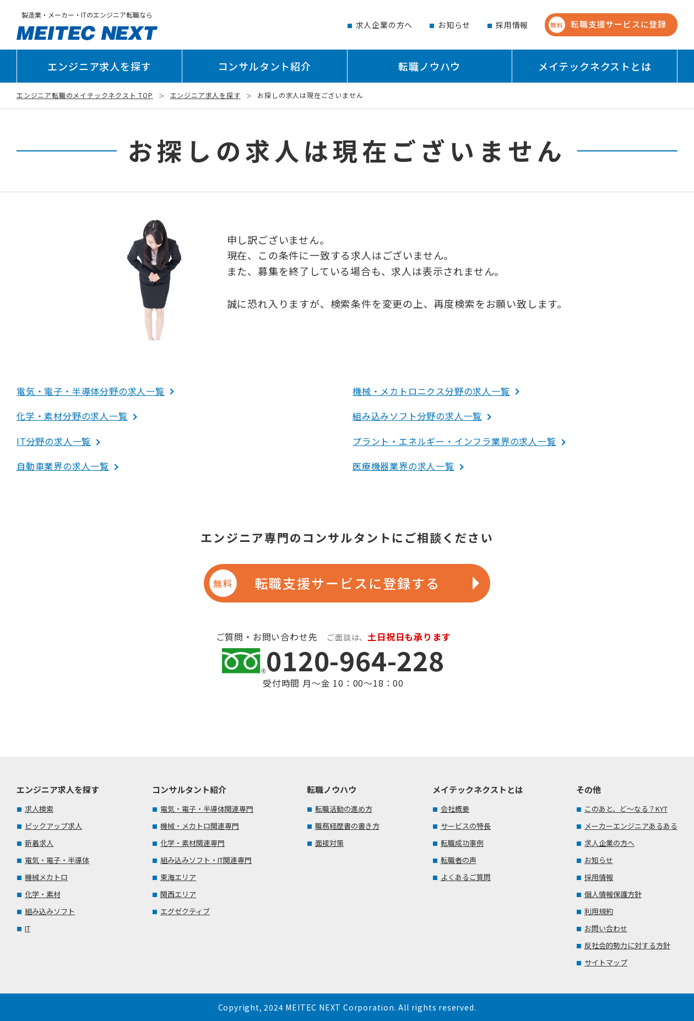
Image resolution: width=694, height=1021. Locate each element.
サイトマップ (605, 962)
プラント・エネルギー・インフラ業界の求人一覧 (454, 441)
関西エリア (178, 894)
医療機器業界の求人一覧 (403, 466)
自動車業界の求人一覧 (63, 466)
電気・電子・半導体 (57, 860)
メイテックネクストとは (595, 66)
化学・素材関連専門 (192, 843)
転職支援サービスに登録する (324, 583)
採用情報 (512, 24)
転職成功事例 (462, 843)
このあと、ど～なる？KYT (626, 808)
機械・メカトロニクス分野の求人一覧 (431, 391)
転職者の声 (458, 860)
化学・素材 (43, 894)
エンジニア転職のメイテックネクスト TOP (85, 95)
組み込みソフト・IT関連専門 (206, 860)
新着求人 (39, 843)
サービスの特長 (466, 826)
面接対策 (329, 843)
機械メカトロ (46, 877)
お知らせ (454, 24)
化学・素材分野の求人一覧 (72, 415)
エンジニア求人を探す (99, 66)
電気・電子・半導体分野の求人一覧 (91, 391)
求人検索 (39, 808)
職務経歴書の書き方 (347, 826)
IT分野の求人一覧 (54, 441)
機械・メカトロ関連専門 (199, 826)
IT (27, 928)
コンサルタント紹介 (264, 66)
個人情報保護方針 (613, 894)
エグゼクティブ (185, 911)
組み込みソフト (50, 911)
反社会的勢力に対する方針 (627, 945)
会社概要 (455, 808)
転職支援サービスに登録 (607, 25)
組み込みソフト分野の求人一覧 (417, 415)
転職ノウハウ (429, 66)
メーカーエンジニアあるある (630, 826)
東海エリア (178, 877)
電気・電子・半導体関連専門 (206, 808)
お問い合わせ (605, 928)
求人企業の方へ (384, 24)
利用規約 (598, 911)
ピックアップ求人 (53, 826)
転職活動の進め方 (343, 808)
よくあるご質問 (466, 877)
